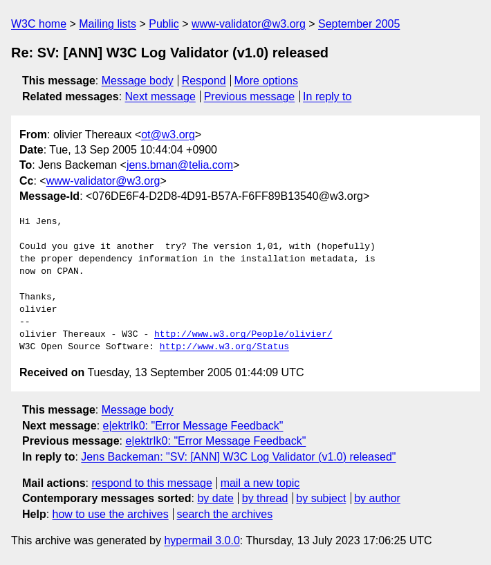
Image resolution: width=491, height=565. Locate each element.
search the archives (225, 514)
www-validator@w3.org (249, 24)
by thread (265, 498)
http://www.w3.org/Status (224, 347)
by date (215, 498)
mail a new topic (260, 483)
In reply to (327, 96)
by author (377, 498)
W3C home (38, 24)
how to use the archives (111, 514)
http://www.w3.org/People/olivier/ (243, 334)
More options (266, 80)
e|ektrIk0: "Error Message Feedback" (193, 426)
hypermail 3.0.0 (201, 540)
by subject (321, 498)
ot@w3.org (168, 134)
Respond (204, 80)
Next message (160, 96)
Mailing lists (107, 24)
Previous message (249, 96)
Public (164, 24)
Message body (138, 80)
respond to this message (151, 483)
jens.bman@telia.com (180, 165)
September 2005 (359, 24)
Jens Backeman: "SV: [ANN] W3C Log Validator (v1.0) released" (238, 457)
